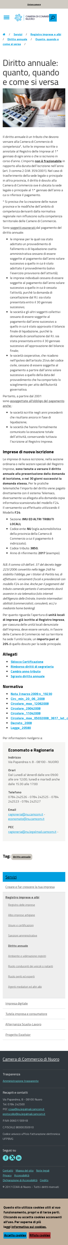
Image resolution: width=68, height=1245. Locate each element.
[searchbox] (61, 17)
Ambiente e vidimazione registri (27, 956)
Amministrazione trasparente (21, 1081)
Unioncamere (34, 4)
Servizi (18, 34)
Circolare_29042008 (25, 708)
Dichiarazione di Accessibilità (20, 1180)
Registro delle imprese (21, 905)
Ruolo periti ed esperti (21, 976)
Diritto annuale (17, 39)
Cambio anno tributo (26, 671)
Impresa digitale (16, 1003)
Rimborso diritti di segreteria (32, 666)
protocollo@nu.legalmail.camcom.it (24, 1114)
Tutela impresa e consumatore (26, 1013)
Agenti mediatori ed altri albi (25, 986)
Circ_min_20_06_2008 (28, 698)
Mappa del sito (25, 1170)
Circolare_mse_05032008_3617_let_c (39, 718)
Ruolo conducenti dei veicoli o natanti (30, 966)
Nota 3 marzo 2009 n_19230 (31, 693)
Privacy (7, 1175)
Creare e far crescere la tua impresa (30, 886)
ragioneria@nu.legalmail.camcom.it (32, 831)
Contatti (8, 1170)
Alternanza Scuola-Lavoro (23, 1024)
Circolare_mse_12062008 (30, 703)
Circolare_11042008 (25, 713)
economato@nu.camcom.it (26, 818)
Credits (44, 1180)
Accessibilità (21, 1175)
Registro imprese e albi (45, 34)
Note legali (42, 1170)
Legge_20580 (21, 727)
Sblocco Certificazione (27, 661)
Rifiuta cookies (40, 1235)
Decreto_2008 (21, 722)
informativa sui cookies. (28, 1226)
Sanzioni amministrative (22, 935)
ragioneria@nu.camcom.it (25, 814)
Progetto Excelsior (18, 1034)
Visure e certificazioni (21, 925)
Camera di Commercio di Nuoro (31, 1059)
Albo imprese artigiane (21, 915)
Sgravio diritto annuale (28, 676)
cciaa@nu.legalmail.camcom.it (26, 1109)
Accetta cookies (15, 1235)
